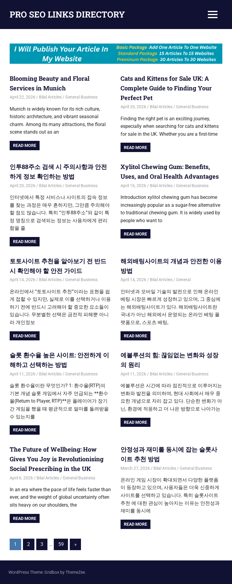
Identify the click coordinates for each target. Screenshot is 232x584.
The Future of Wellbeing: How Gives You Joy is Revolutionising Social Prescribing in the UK (57, 458)
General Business (81, 97)
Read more (24, 145)
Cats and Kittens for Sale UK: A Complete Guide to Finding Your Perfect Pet (166, 88)
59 (61, 544)
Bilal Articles (50, 97)
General (183, 279)
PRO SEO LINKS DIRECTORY (67, 14)
